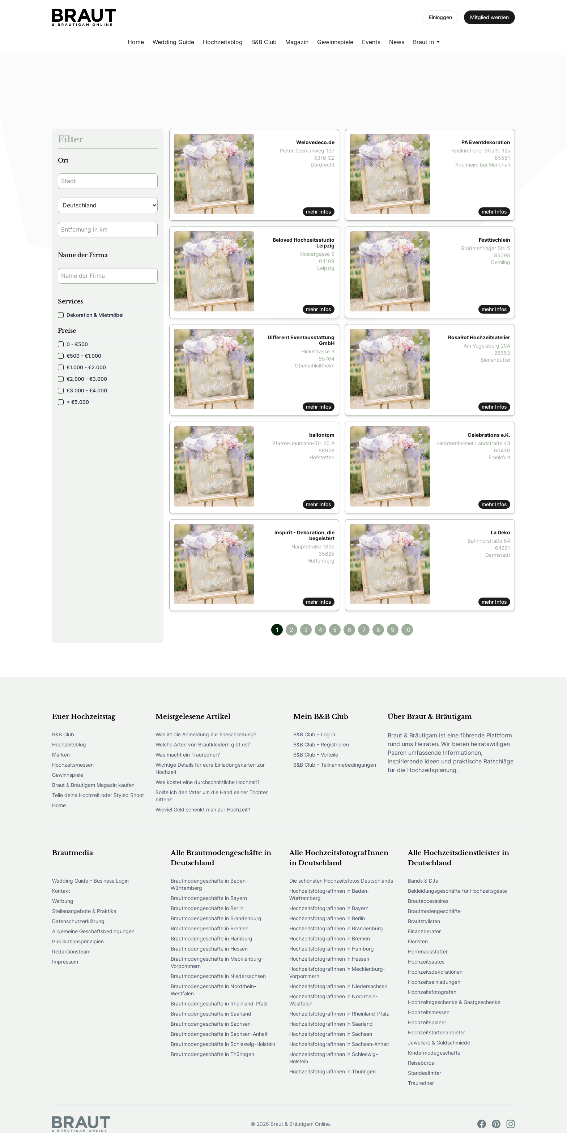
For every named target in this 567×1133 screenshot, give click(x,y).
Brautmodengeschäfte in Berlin (207, 908)
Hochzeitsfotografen (432, 991)
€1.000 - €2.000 (82, 367)
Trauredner (421, 1083)
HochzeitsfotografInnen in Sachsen (330, 1033)
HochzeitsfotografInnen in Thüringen (332, 1071)
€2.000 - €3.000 (82, 378)
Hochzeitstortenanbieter (436, 1032)
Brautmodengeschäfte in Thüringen (212, 1054)
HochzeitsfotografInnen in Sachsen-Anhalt (339, 1044)
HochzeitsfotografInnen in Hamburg (331, 948)
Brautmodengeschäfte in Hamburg (211, 938)
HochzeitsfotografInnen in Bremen (329, 938)
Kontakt (61, 890)
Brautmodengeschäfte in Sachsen (211, 1023)
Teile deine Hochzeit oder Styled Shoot (98, 795)
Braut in (423, 42)
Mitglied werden (489, 17)
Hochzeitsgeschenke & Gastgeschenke (454, 1002)
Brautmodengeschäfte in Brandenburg (216, 918)
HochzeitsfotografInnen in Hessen (329, 958)
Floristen (418, 941)
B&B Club (264, 42)
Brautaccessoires (428, 900)
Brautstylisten (424, 921)
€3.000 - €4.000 (82, 390)
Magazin (296, 42)
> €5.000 (73, 402)
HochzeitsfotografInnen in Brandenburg (336, 928)
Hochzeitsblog (223, 42)
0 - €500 (73, 344)
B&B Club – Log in (314, 734)
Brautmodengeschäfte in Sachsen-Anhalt (219, 1033)
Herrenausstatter (428, 951)
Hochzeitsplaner (427, 1022)
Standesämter (424, 1072)
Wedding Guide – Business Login (90, 880)
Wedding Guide (173, 42)
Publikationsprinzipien (78, 941)
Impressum (65, 961)
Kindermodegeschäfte (434, 1052)
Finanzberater (424, 931)
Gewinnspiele (335, 42)
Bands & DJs (423, 880)
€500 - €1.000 (79, 355)
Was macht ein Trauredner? (187, 754)
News (396, 42)
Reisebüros (421, 1062)
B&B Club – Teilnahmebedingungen (334, 764)
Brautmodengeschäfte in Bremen (209, 928)
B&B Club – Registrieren (321, 744)
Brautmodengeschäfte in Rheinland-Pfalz (219, 1003)
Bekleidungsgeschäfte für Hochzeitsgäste (457, 890)
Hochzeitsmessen (73, 764)
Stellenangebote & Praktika (84, 911)
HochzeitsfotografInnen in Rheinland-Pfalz (339, 1013)
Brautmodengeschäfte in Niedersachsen (218, 976)
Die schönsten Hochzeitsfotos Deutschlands (341, 880)
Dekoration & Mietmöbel (90, 314)
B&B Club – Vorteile (315, 754)
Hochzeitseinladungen (434, 981)
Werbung (62, 900)
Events (371, 42)
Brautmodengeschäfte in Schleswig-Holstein (223, 1044)
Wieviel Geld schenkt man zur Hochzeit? (202, 809)
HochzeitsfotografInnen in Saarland (331, 1023)
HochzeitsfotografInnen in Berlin (327, 918)
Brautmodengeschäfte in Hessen (209, 948)
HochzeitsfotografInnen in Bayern (328, 908)
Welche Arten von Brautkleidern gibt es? (202, 744)
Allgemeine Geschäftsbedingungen (93, 931)
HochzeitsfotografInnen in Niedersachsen (338, 986)
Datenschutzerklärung (78, 921)
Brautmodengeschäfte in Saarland (211, 1013)
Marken (61, 754)
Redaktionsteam (71, 951)
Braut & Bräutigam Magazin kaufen (93, 784)
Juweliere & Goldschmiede (439, 1042)
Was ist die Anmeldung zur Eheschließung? (205, 734)
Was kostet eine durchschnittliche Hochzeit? (207, 782)
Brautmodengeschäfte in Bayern (209, 898)
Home (136, 42)
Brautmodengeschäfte (434, 911)
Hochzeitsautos (426, 961)
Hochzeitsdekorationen (435, 971)
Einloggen (440, 17)
